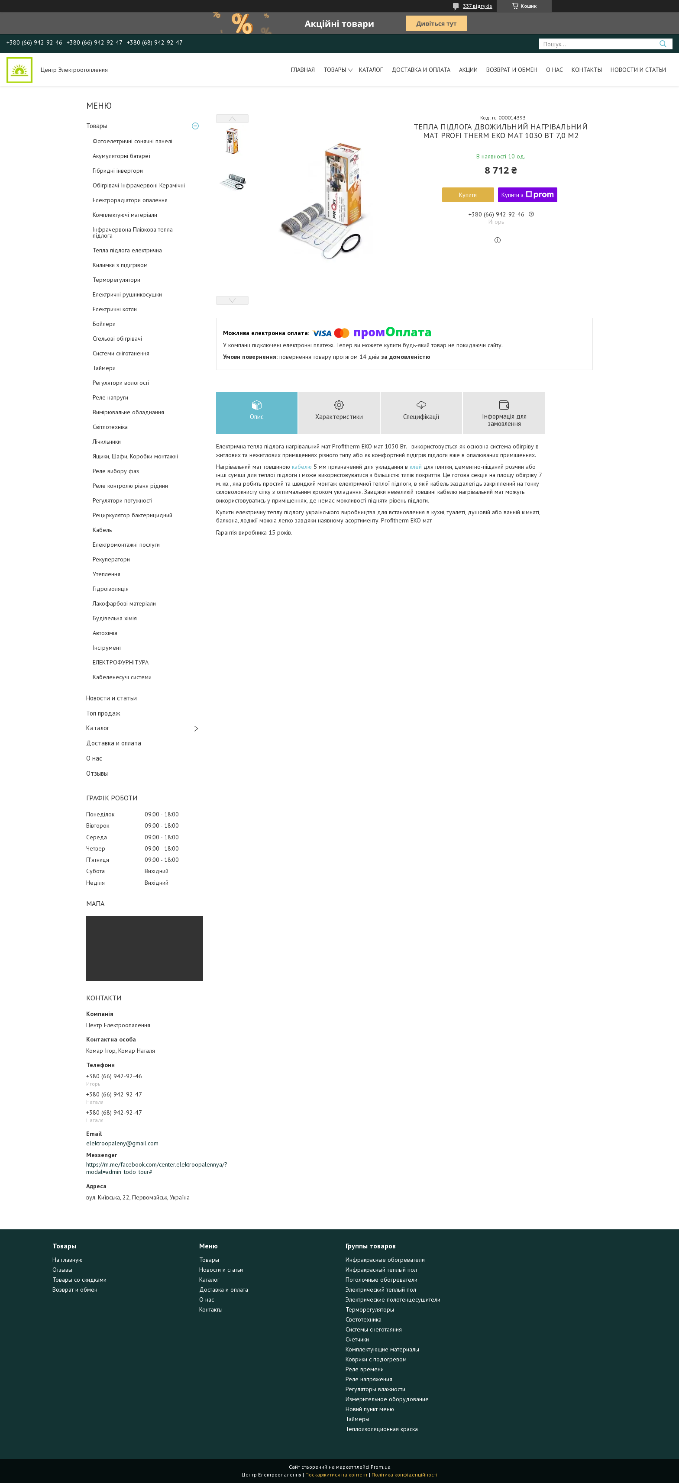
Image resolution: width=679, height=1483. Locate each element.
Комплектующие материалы (382, 1349)
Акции (468, 70)
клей (416, 467)
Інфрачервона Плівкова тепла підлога (133, 232)
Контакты (587, 70)
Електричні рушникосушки (127, 294)
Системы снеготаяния (374, 1329)
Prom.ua (381, 1467)
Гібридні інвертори (118, 170)
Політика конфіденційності (404, 1474)
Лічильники (107, 441)
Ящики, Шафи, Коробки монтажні (135, 456)
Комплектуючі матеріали (125, 215)
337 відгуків (477, 6)
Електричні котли (115, 309)
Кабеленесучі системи (122, 677)
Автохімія (105, 633)
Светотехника (364, 1319)
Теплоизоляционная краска (382, 1429)
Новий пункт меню (370, 1409)
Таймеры (357, 1419)
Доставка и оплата (420, 70)
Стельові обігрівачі (117, 338)
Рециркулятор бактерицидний (132, 515)
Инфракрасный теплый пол (381, 1269)
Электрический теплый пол (381, 1289)
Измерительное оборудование (387, 1399)
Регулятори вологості (121, 383)
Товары (334, 70)
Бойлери (104, 324)
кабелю (302, 467)
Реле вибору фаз (116, 471)
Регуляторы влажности (375, 1389)
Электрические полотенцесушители (393, 1299)
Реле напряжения (369, 1379)
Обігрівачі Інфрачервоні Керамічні (139, 185)
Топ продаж (103, 713)
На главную (67, 1260)
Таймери (104, 368)
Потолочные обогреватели (381, 1279)
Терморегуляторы (370, 1309)
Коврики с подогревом (376, 1359)
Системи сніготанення (121, 353)
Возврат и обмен (511, 70)
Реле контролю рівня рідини (130, 486)
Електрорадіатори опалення (130, 200)
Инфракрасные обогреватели (385, 1260)
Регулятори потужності (122, 500)
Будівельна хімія (115, 618)
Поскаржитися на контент (336, 1474)
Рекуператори (111, 559)
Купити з (527, 195)
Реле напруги (110, 397)
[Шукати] (663, 44)
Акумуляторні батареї (121, 156)
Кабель (102, 530)
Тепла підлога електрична (127, 250)
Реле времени (365, 1369)
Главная (303, 70)
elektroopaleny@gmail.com (122, 1143)
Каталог (371, 70)
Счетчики (357, 1339)
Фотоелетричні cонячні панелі (132, 141)
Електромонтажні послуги (126, 544)
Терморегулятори (116, 280)
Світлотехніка (110, 427)
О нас (554, 70)
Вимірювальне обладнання (128, 412)
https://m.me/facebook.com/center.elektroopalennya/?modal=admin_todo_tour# (144, 1168)
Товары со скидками (79, 1279)
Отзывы (97, 773)
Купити (468, 195)
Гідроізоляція (111, 589)
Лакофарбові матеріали (124, 603)
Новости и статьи (638, 70)
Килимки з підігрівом (120, 265)
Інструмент (107, 647)
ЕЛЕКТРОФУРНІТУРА (121, 662)
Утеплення (106, 574)
